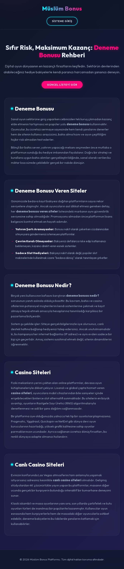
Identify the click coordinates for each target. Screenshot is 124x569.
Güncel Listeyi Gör (62, 84)
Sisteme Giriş (62, 21)
